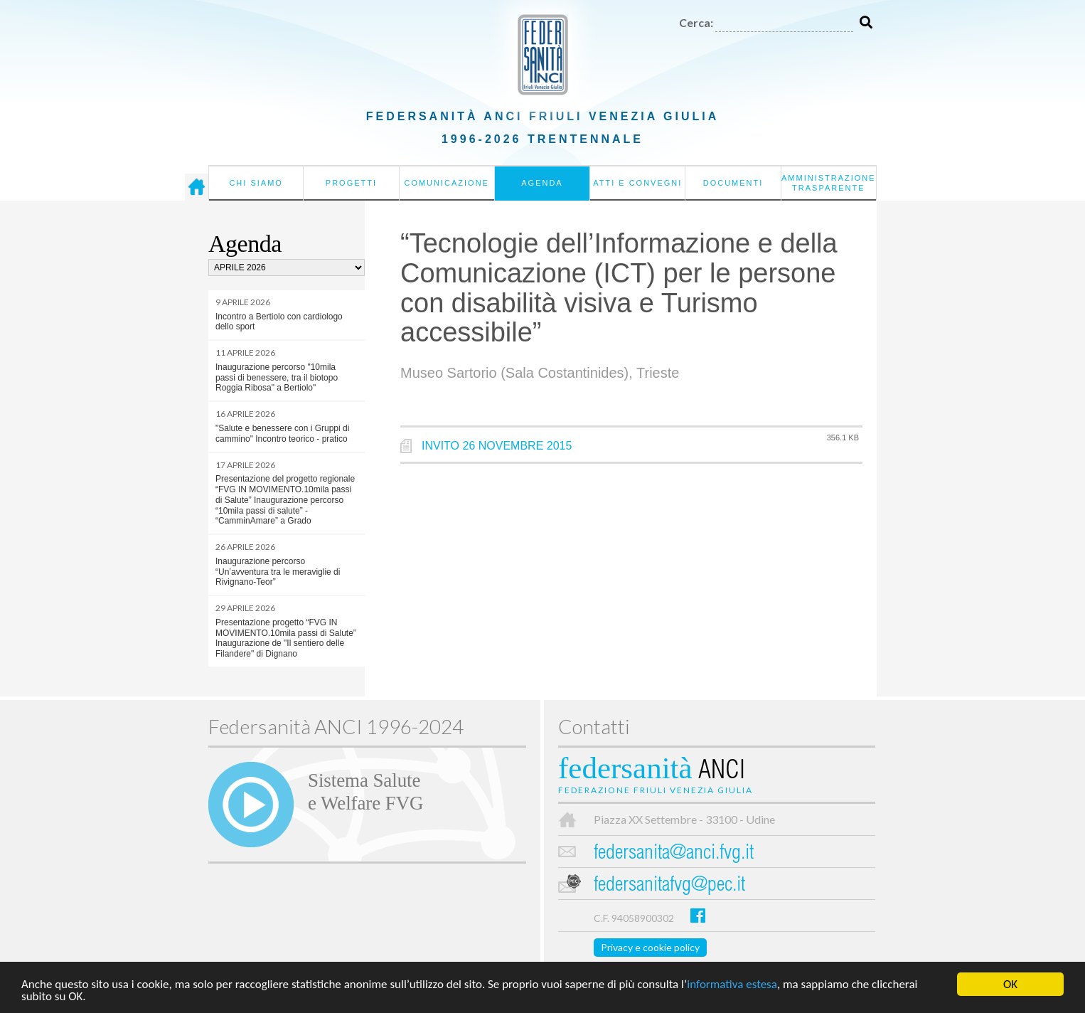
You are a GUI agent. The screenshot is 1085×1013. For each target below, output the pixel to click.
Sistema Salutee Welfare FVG (365, 792)
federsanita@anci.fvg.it (674, 854)
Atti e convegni (637, 183)
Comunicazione (446, 183)
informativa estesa (732, 984)
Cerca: (696, 22)
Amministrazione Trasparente (828, 183)
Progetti (351, 183)
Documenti (733, 183)
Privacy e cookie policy (650, 947)
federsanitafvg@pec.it (669, 886)
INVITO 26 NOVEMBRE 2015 (497, 446)
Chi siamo (255, 183)
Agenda (541, 183)
